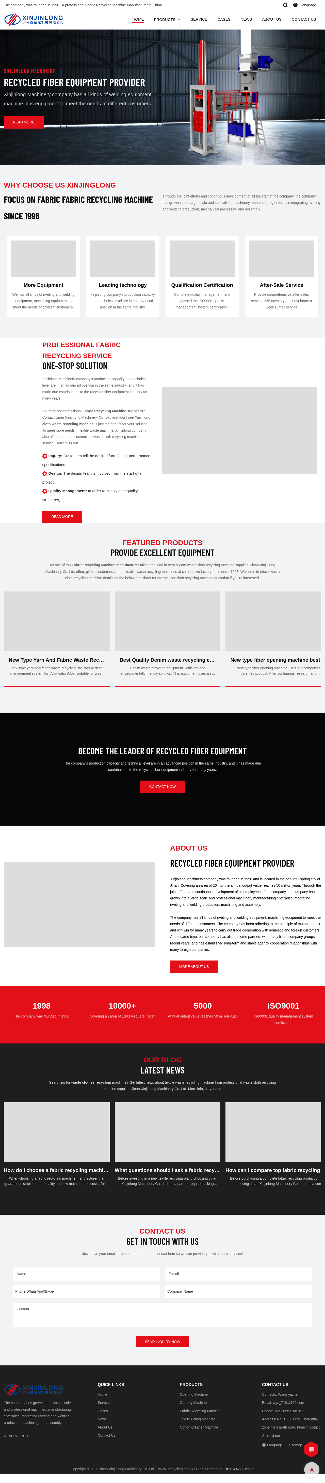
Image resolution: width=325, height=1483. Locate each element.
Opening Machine (194, 1403)
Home (102, 1403)
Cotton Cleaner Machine (199, 1436)
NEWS (246, 19)
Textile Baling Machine (197, 1427)
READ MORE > (16, 1445)
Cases (103, 1419)
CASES (224, 19)
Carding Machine (193, 1411)
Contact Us (106, 1444)
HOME (138, 19)
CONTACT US (304, 19)
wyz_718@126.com (288, 1411)
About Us (105, 1436)
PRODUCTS (164, 19)
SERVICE (199, 19)
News (102, 1427)
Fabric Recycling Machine (200, 1419)
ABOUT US (271, 19)
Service (104, 1411)
